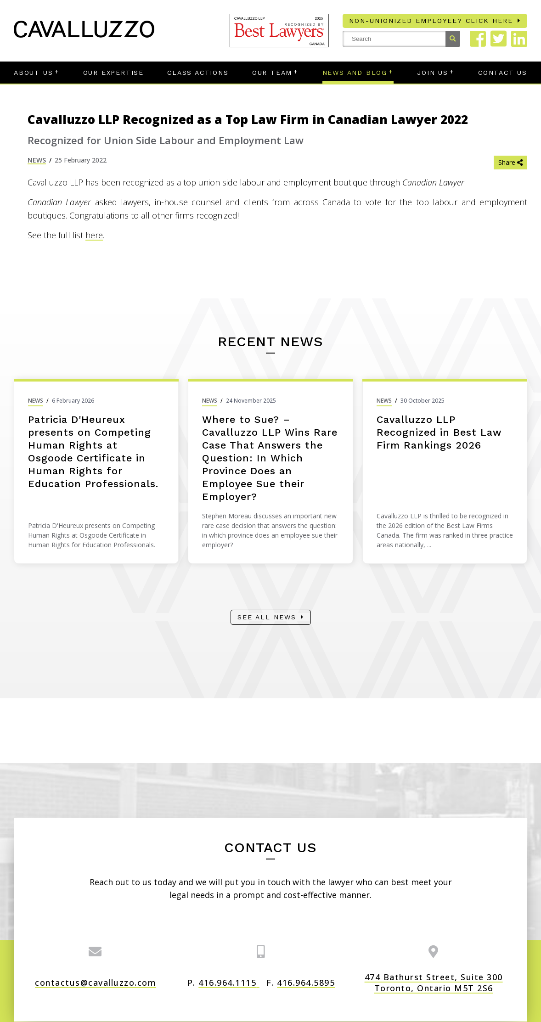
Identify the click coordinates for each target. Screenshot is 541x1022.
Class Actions (197, 72)
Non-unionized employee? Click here (431, 20)
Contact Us (502, 72)
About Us (33, 72)
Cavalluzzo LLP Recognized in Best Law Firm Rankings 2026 (439, 432)
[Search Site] (399, 39)
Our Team (272, 72)
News (37, 160)
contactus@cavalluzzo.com (95, 982)
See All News (266, 617)
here (94, 235)
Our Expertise (113, 72)
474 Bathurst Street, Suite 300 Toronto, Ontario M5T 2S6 (434, 982)
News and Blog (354, 72)
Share (510, 162)
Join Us (432, 72)
